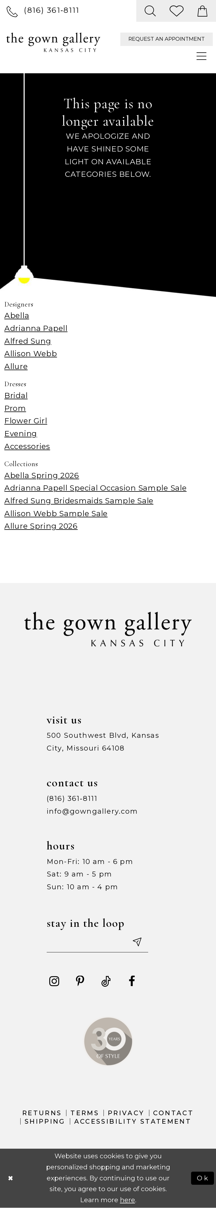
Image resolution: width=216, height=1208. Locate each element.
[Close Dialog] (10, 1178)
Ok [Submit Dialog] (203, 1178)
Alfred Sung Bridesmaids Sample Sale (78, 500)
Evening (20, 433)
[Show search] (150, 11)
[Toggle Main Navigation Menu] (202, 56)
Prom (15, 408)
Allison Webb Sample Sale (56, 513)
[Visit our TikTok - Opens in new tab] (106, 981)
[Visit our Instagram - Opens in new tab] (54, 981)
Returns (42, 1113)
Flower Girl (25, 420)
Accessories (27, 446)
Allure (16, 366)
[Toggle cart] (203, 11)
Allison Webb (30, 353)
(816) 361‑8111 (72, 798)
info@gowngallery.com (92, 811)
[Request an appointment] (166, 39)
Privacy (126, 1113)
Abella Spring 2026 (41, 475)
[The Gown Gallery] (53, 42)
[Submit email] (136, 942)
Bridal (16, 395)
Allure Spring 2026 (41, 525)
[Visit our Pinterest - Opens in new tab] (80, 981)
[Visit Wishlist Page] (177, 11)
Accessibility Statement (133, 1121)
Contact (173, 1113)
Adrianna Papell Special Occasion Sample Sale (95, 487)
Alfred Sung (27, 340)
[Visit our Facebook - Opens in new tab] (132, 981)
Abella (16, 315)
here (127, 1200)
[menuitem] (43, 10)
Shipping (45, 1121)
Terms (84, 1113)
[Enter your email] (97, 942)
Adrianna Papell (36, 328)
